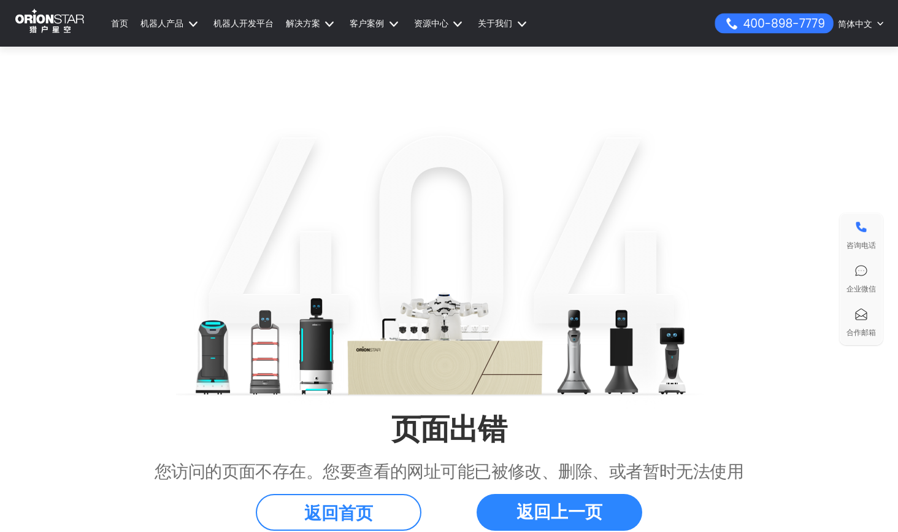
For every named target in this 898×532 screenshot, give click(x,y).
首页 (119, 23)
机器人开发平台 (243, 23)
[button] (170, 23)
